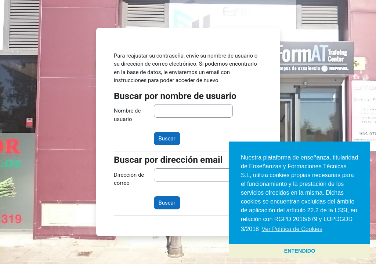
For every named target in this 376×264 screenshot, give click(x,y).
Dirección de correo (129, 179)
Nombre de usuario (127, 114)
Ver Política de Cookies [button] (292, 229)
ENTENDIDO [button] (299, 251)
